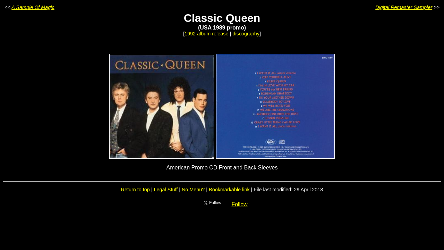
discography (245, 33)
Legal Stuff (166, 189)
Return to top (135, 189)
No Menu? (193, 189)
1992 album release (206, 33)
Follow (239, 204)
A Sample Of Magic (32, 7)
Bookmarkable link (229, 189)
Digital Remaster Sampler (403, 7)
